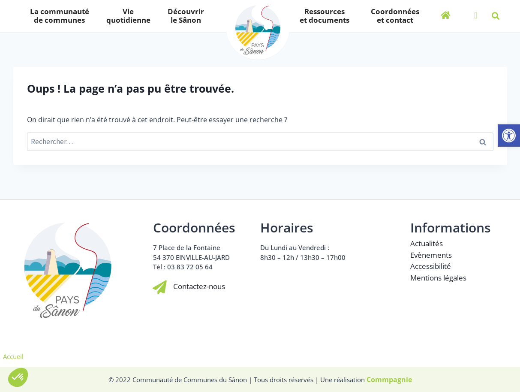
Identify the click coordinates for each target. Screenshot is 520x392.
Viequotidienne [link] (130, 15)
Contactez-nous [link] (199, 286)
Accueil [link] (13, 357)
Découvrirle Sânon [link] (188, 15)
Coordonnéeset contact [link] (395, 15)
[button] (496, 16)
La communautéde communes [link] (61, 15)
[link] (509, 135)
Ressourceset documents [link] (327, 15)
